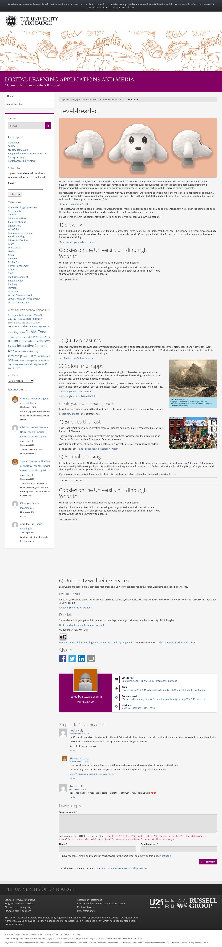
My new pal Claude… (19, 149)
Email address (149, 844)
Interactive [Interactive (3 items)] (34, 341)
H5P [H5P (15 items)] (10, 341)
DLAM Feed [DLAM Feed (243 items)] (36, 332)
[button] (62, 658)
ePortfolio (13, 229)
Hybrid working (16, 236)
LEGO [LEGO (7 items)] (33, 356)
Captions (13, 214)
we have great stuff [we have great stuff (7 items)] (37, 364)
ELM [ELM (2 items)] (27, 337)
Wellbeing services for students (76, 607)
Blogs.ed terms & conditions (20, 899)
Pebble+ (12, 258)
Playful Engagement (18, 265)
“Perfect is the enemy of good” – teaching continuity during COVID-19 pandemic (164, 699)
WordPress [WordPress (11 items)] (14, 368)
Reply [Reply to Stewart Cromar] (72, 778)
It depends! (14, 142)
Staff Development (18, 276)
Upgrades (13, 291)
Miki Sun (24, 427)
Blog (80, 448)
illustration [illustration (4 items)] (25, 341)
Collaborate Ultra (17, 218)
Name (63, 844)
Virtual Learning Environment (24, 298)
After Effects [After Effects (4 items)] (34, 315)
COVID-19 (141, 689)
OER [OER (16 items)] (10, 360)
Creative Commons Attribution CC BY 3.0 (175, 642)
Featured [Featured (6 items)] (40, 337)
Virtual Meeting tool (18, 302)
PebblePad (14, 262)
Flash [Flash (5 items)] (47, 337)
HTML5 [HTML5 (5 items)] (16, 341)
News (11, 254)
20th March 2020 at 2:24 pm (79, 761)
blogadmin (127, 642)
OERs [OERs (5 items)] (15, 360)
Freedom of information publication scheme (101, 903)
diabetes (152, 689)
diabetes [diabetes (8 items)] (33, 326)
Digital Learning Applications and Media (69, 80)
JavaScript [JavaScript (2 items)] (27, 356)
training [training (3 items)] (15, 364)
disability (164, 689)
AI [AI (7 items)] (41, 315)
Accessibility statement (89, 899)
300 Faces (13, 146)
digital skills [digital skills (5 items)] (43, 326)
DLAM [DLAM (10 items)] (22, 332)
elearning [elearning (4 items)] (21, 337)
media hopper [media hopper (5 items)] (43, 356)
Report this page (86, 910)
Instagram (76, 203)
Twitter (87, 203)
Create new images (69, 413)
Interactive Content (18, 240)
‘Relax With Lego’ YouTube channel (77, 242)
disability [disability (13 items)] (13, 332)
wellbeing (200, 689)
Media (11, 251)
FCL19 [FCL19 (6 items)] (32, 337)
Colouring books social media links (78, 396)
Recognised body (92, 920)
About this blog (14, 103)
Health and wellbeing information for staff (81, 625)
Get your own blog (72, 934)
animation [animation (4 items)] (12, 319)
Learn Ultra (14, 247)
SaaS (10, 273)
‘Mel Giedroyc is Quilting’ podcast (77, 358)
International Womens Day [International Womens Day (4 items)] (26, 351)
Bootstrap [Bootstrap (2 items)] (21, 319)
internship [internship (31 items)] (15, 356)
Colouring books (17, 221)
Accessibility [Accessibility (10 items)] (14, 315)
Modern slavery (85, 907)
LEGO (174, 689)
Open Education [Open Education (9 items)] (40, 360)
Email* (25, 185)
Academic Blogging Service (22, 207)
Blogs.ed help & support (18, 910)
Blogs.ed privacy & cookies (19, 903)
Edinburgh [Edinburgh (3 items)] (12, 337)
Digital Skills (14, 225)
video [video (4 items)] (21, 364)
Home (10, 96)
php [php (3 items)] (9, 364)
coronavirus (128, 689)
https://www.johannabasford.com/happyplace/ (91, 773)
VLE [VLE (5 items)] (25, 364)
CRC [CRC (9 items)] (28, 322)
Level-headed (66, 642)
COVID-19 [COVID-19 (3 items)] (21, 323)
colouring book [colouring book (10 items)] (33, 318)
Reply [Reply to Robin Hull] (72, 750)
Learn (11, 243)
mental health (185, 689)
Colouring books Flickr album (75, 391)
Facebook (90, 448)
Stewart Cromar (28, 398)
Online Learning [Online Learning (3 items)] (25, 360)
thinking (12, 284)
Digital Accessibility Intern (22, 160)
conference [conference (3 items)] (12, 323)
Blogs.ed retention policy (18, 907)
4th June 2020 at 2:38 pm (78, 789)
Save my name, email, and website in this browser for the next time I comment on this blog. (115, 855)
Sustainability (15, 280)
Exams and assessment (20, 233)
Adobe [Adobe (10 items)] (25, 315)
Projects (12, 269)
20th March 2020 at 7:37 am (79, 733)
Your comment (68, 812)
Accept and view (68, 279)
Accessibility (14, 211)
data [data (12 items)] (25, 326)
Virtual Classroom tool (20, 295)
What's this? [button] (165, 855)
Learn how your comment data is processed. (124, 868)
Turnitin (12, 287)
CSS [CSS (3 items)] (21, 326)
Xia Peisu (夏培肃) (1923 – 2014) (139, 708)
